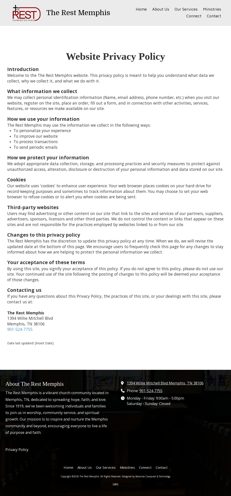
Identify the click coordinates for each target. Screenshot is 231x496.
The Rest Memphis (78, 13)
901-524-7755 (19, 329)
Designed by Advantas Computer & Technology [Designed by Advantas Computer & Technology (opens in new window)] (146, 476)
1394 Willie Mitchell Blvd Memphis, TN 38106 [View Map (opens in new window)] (165, 383)
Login (115, 483)
